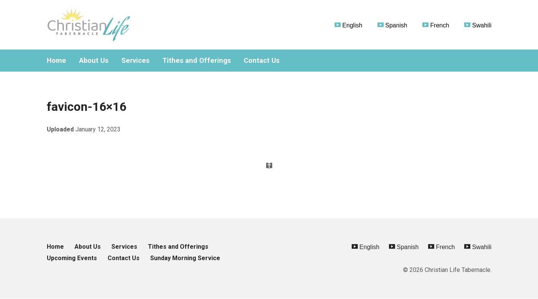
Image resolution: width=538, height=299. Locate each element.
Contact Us (261, 60)
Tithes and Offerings (196, 60)
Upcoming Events (72, 258)
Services (135, 60)
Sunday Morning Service (185, 258)
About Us (93, 60)
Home (56, 60)
